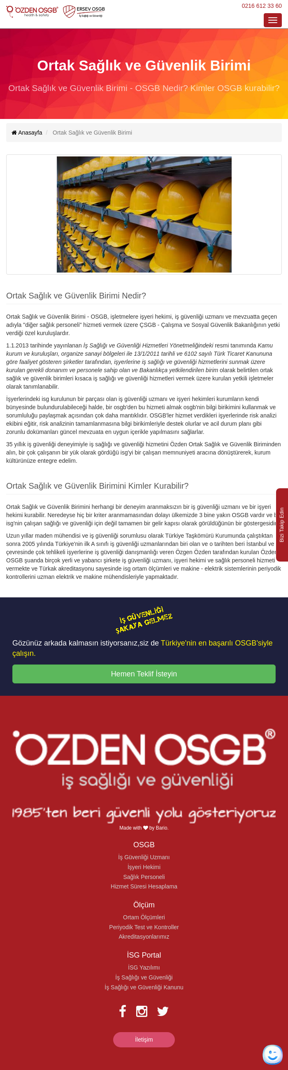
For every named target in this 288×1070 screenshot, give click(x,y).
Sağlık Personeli (144, 877)
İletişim (144, 1039)
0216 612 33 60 (262, 5)
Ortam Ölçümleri (144, 917)
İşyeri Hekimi (144, 867)
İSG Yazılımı (144, 967)
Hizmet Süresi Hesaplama (144, 886)
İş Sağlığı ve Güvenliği (143, 977)
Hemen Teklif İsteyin (144, 674)
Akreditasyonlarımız (144, 936)
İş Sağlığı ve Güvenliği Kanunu (144, 987)
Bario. (162, 828)
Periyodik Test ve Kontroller (144, 927)
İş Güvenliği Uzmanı (144, 857)
